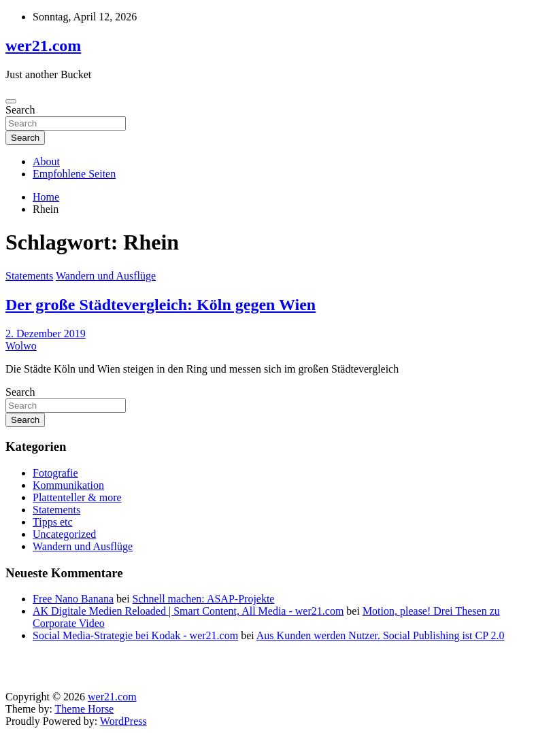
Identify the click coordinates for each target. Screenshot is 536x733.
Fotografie (55, 473)
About (46, 161)
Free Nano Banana (73, 598)
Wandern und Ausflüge (106, 276)
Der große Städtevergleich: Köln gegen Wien (160, 304)
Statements (29, 276)
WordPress (123, 721)
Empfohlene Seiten (74, 174)
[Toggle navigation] (10, 101)
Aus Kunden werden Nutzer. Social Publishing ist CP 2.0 (380, 635)
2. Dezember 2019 (45, 333)
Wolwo (21, 346)
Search (20, 110)
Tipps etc (53, 522)
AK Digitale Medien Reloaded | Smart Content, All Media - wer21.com (188, 611)
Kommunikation (68, 485)
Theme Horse (84, 709)
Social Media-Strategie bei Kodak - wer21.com (135, 635)
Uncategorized (64, 534)
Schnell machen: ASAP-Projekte (204, 598)
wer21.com (43, 45)
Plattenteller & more (77, 497)
